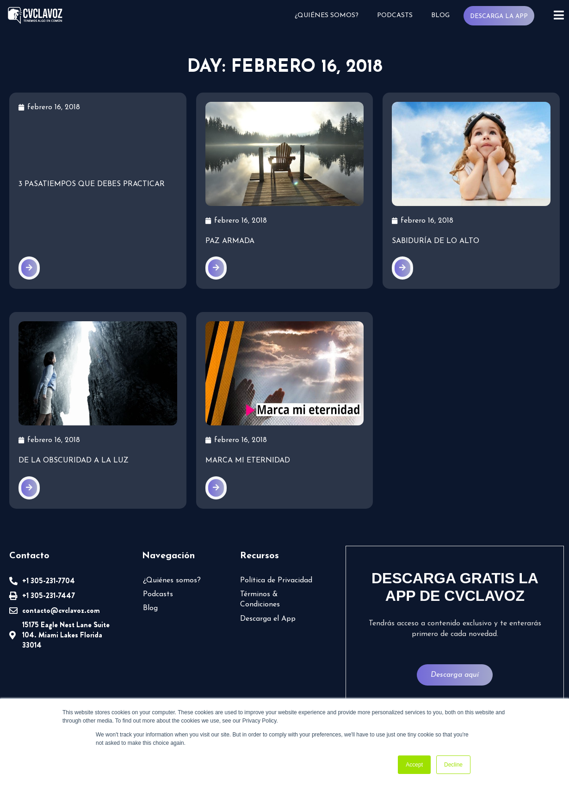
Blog (440, 15)
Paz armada (229, 241)
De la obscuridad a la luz (74, 460)
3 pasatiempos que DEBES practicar (92, 184)
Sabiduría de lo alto (435, 241)
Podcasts (395, 15)
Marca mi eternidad (247, 460)
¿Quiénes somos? (327, 15)
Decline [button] (453, 764)
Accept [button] (414, 764)
